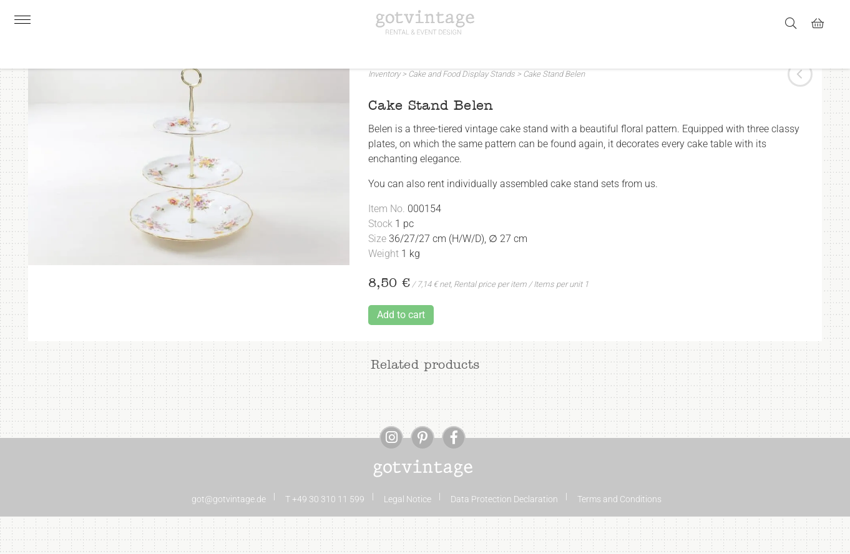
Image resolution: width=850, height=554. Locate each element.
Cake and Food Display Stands (461, 111)
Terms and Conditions (619, 537)
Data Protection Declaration (504, 537)
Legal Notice (407, 537)
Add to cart (401, 352)
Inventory (384, 111)
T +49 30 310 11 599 (324, 537)
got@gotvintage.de (229, 537)
